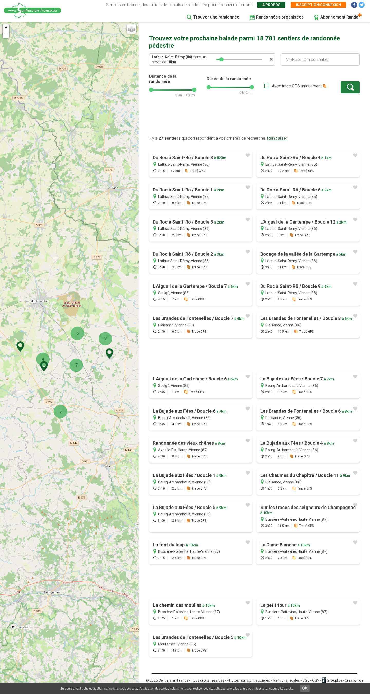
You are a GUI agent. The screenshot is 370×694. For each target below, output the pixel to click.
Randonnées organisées (280, 17)
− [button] (6, 34)
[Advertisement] (254, 119)
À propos (271, 5)
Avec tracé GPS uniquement (297, 86)
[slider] (221, 59)
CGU (306, 680)
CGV (315, 680)
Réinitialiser (277, 138)
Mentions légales (286, 680)
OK (305, 688)
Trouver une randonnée (216, 17)
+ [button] (6, 28)
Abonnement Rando (339, 17)
